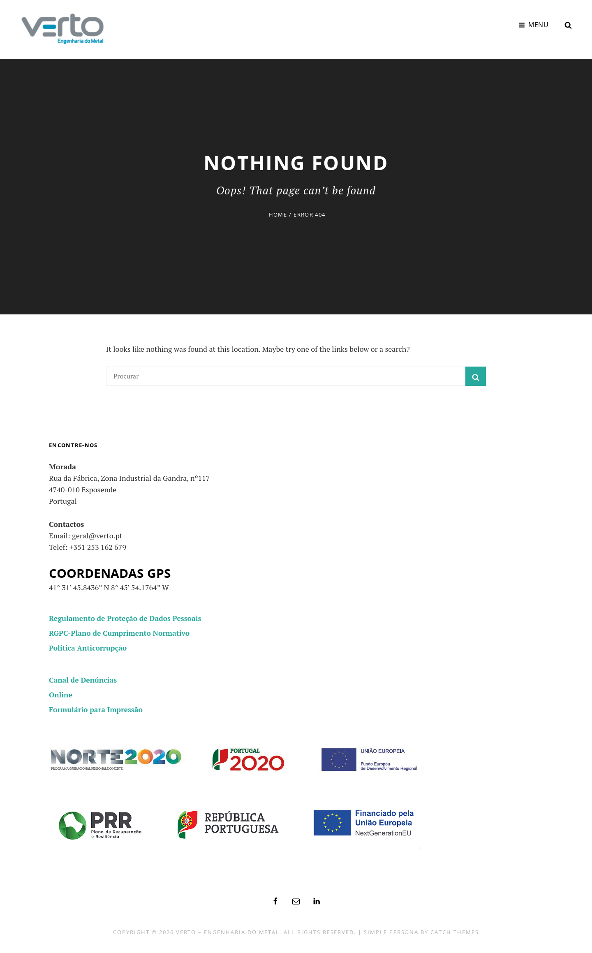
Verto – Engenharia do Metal (228, 931)
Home (278, 213)
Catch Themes (454, 931)
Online (61, 693)
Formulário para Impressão (97, 708)
